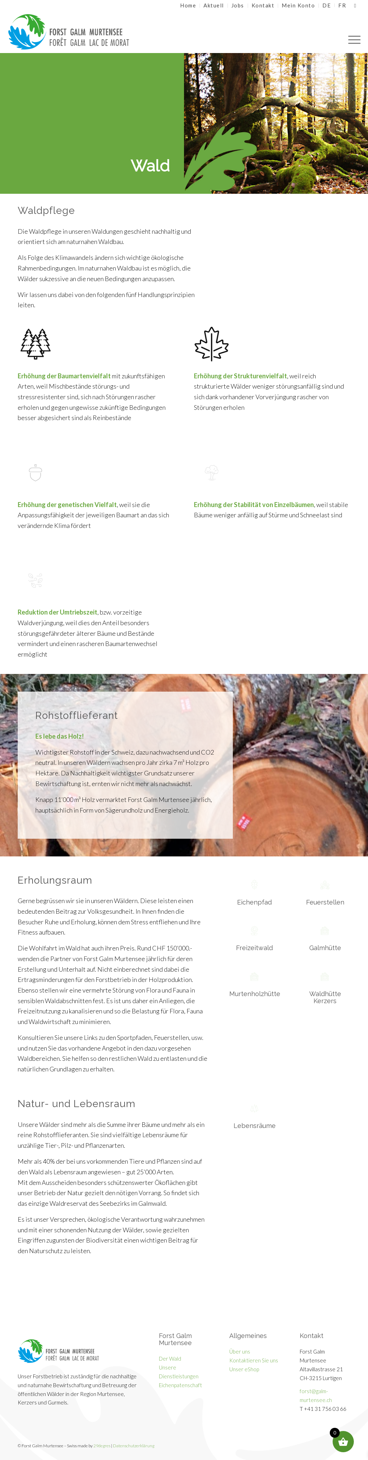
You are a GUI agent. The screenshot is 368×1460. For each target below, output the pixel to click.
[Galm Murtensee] (80, 32)
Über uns (239, 1351)
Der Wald (170, 1358)
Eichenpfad (254, 902)
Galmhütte (325, 948)
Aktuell (213, 5)
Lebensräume (255, 1125)
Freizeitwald (254, 948)
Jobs (237, 5)
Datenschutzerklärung (133, 1445)
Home (188, 5)
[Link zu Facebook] (355, 5)
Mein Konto (298, 5)
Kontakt (263, 5)
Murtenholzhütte (254, 993)
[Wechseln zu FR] (342, 5)
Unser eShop (244, 1369)
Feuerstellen (325, 902)
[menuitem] (188, 6)
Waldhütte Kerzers (325, 997)
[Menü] (352, 32)
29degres (101, 1445)
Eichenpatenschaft (180, 1385)
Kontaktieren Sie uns (253, 1360)
